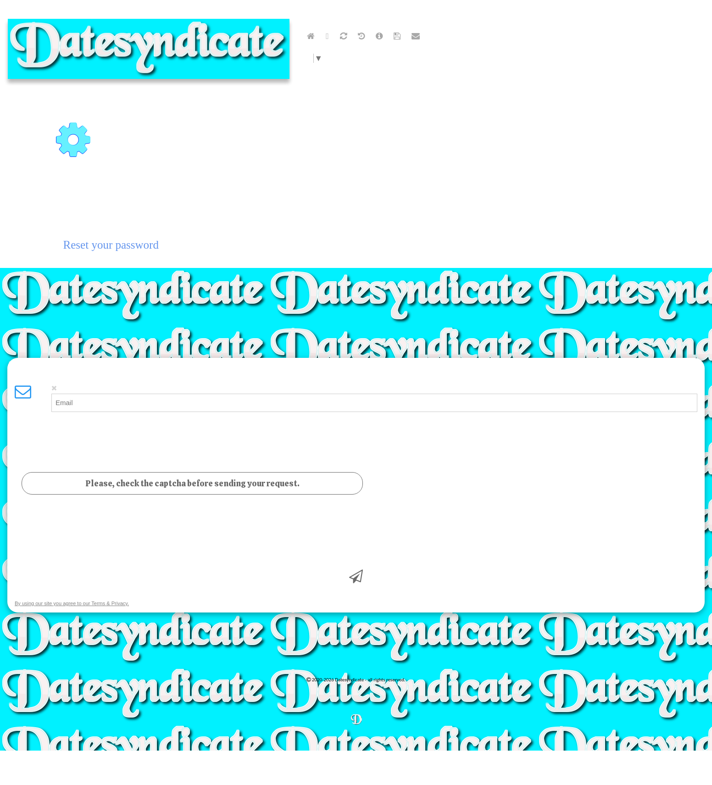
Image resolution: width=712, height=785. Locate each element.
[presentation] (84, 534)
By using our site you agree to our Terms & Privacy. (72, 596)
